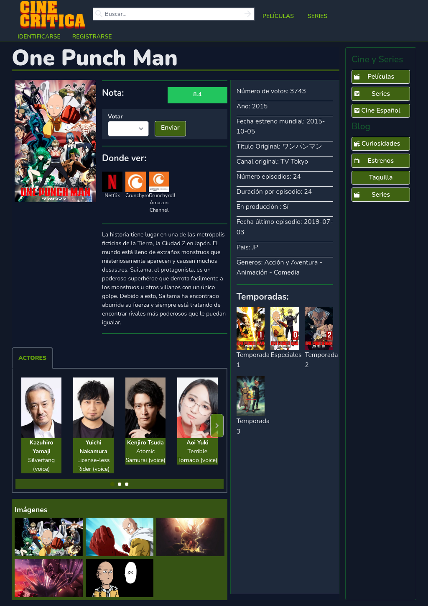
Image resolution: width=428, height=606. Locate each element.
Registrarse (92, 37)
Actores (32, 358)
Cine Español (377, 110)
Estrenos (374, 161)
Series (317, 16)
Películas (278, 16)
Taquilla (380, 177)
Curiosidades (377, 144)
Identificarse (39, 37)
